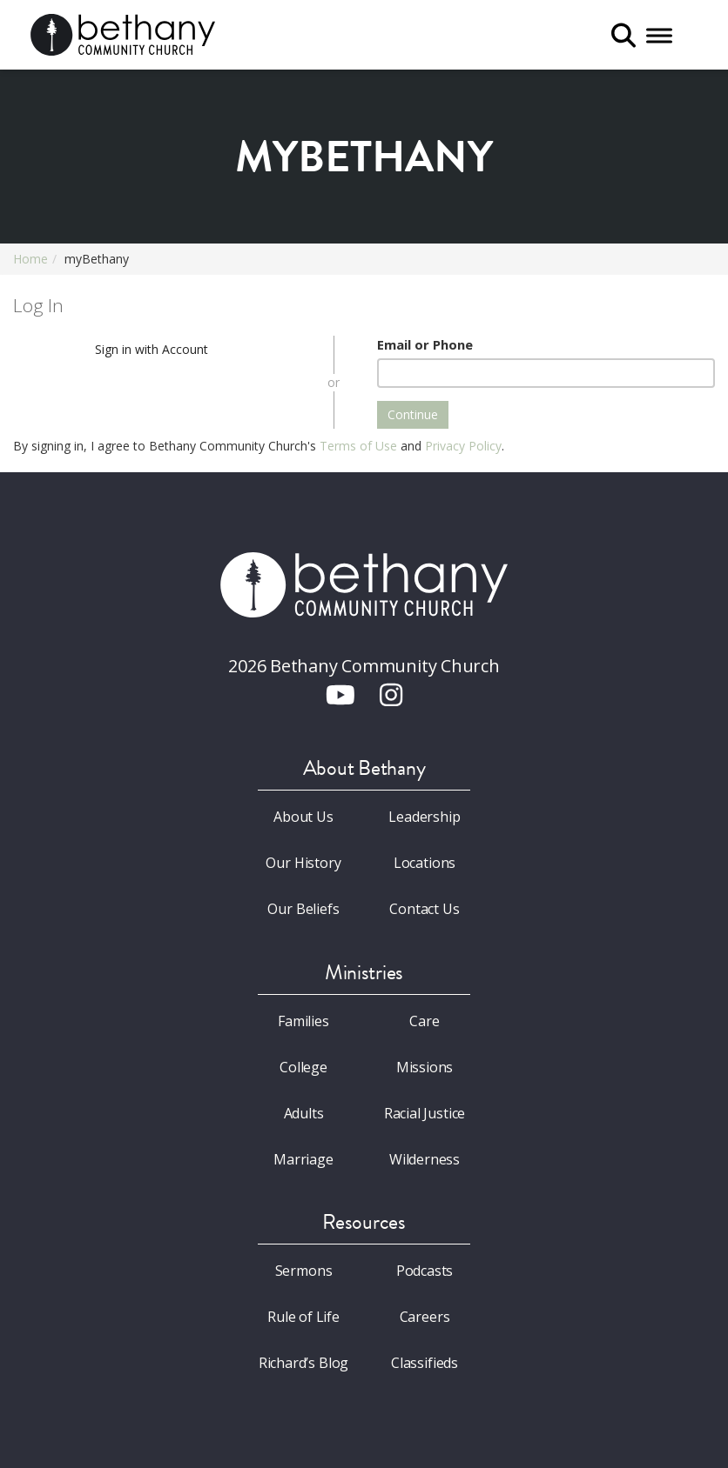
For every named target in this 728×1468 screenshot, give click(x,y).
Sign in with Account (151, 349)
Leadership (424, 816)
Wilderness (424, 1159)
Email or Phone (425, 344)
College (303, 1067)
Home (30, 258)
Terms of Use (358, 445)
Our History (303, 862)
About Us (303, 816)
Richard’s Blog (304, 1362)
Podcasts (425, 1270)
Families (303, 1021)
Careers (425, 1316)
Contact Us (424, 908)
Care (424, 1021)
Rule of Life (303, 1316)
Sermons (304, 1270)
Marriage (303, 1159)
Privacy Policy (463, 445)
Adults (304, 1113)
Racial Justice (425, 1113)
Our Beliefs (303, 908)
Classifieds (424, 1362)
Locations (424, 862)
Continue (413, 414)
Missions (425, 1067)
